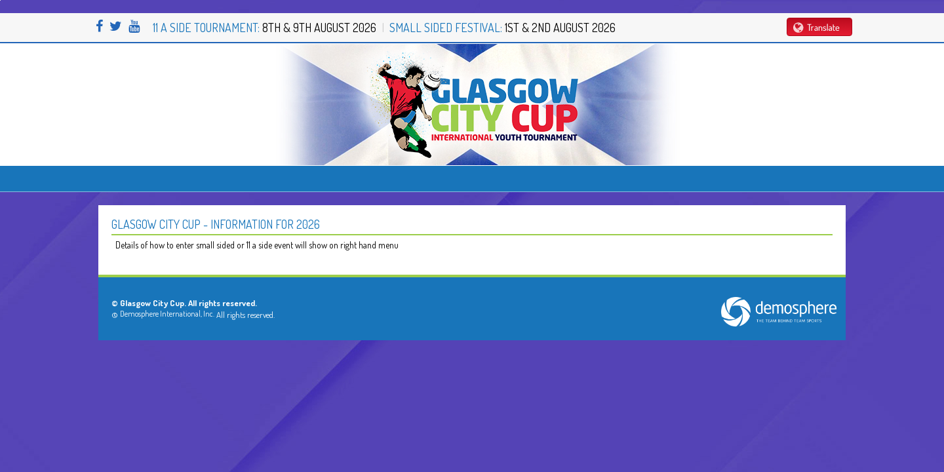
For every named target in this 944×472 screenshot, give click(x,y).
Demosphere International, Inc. (167, 314)
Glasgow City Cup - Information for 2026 (215, 224)
